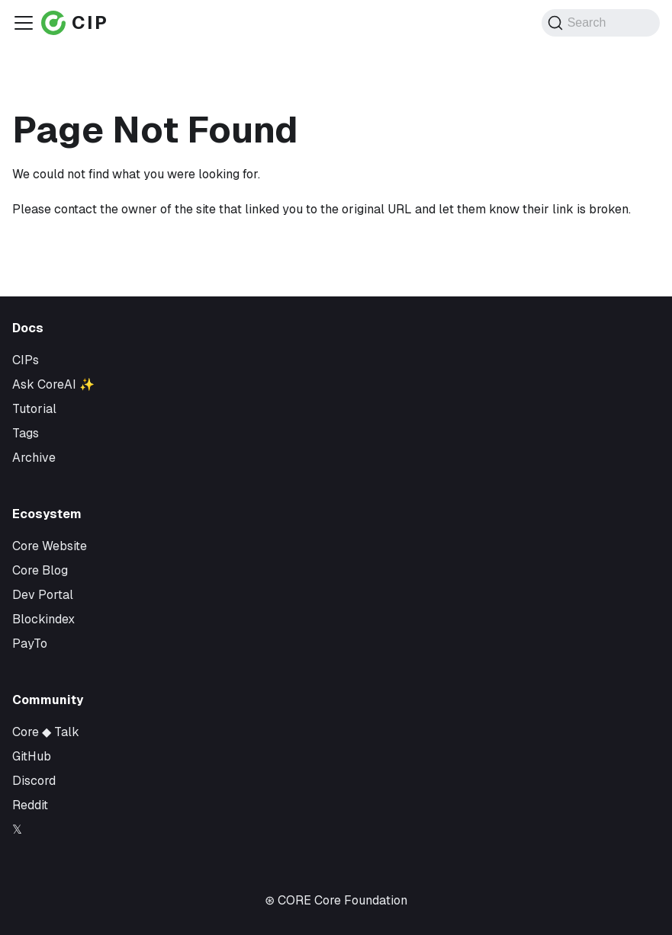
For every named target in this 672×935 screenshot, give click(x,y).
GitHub (31, 756)
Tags (25, 433)
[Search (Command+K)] (601, 23)
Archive (34, 458)
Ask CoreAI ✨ (53, 384)
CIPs (25, 360)
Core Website (49, 546)
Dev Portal (42, 595)
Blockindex (43, 619)
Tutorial (34, 409)
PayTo (29, 644)
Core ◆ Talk (45, 732)
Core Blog (40, 570)
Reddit (30, 805)
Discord (34, 781)
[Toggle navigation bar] (23, 22)
